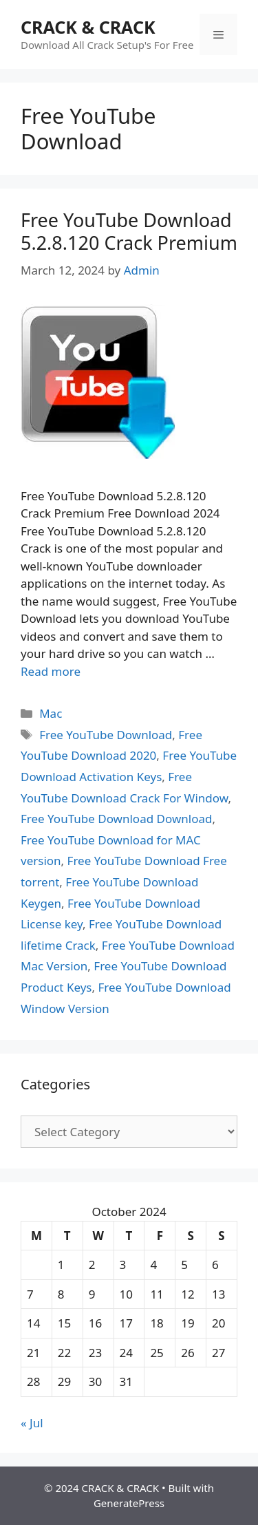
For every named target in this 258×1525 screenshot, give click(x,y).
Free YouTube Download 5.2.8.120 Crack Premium (129, 231)
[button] (98, 381)
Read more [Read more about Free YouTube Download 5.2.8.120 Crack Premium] (50, 671)
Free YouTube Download (105, 735)
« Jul (32, 1423)
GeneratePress (129, 1503)
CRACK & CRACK (88, 27)
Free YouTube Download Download (116, 819)
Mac (50, 713)
